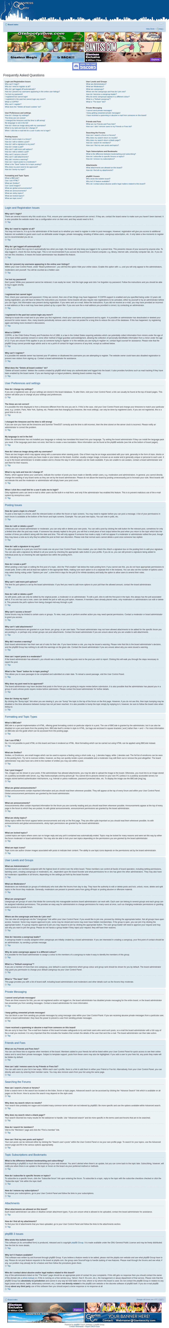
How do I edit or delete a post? (17, 142)
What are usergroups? (95, 89)
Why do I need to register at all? (17, 86)
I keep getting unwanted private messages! (103, 113)
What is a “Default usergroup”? (98, 99)
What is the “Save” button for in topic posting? (23, 164)
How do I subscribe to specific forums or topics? (105, 156)
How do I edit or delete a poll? (17, 152)
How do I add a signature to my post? (20, 144)
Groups (140, 1299)
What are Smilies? (12, 183)
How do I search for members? (98, 143)
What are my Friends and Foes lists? (100, 124)
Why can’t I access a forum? (16, 154)
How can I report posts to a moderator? (20, 162)
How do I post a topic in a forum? (18, 139)
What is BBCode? (12, 178)
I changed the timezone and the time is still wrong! (25, 120)
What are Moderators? (95, 86)
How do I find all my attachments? (99, 170)
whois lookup (28, 1278)
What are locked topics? (14, 196)
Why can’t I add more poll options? (19, 149)
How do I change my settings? (17, 115)
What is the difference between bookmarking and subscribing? (111, 154)
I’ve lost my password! (14, 94)
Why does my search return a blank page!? (103, 140)
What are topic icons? (13, 198)
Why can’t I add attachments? (17, 157)
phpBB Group (78, 1242)
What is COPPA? (12, 102)
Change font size (161, 23)
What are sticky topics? (14, 193)
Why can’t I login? (12, 84)
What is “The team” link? (96, 102)
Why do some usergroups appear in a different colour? (108, 97)
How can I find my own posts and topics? (102, 145)
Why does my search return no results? (101, 138)
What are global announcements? (18, 188)
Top (9, 222)
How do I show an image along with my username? (25, 125)
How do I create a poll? (14, 147)
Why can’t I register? (13, 104)
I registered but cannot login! (16, 97)
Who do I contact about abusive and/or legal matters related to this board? (115, 184)
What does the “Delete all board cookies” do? (23, 107)
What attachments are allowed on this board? (104, 168)
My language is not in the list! (16, 123)
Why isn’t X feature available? (98, 181)
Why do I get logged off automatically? (20, 89)
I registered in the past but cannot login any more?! (25, 99)
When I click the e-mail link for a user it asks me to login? (27, 131)
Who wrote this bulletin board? (98, 179)
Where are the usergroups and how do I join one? (106, 92)
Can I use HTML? (12, 181)
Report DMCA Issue (92, 1326)
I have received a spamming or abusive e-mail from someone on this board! (116, 115)
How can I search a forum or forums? (101, 135)
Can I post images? (13, 186)
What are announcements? (16, 191)
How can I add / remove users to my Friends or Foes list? (109, 126)
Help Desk (150, 29)
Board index (13, 25)
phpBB (76, 1324)
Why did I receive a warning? (16, 159)
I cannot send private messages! (99, 110)
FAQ (161, 29)
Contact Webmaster (76, 1326)
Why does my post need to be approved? (21, 167)
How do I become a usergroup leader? (101, 94)
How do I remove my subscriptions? (100, 159)
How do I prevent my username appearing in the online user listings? (32, 92)
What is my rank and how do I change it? (21, 128)
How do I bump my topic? (15, 169)
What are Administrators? (96, 84)
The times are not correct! (15, 118)
